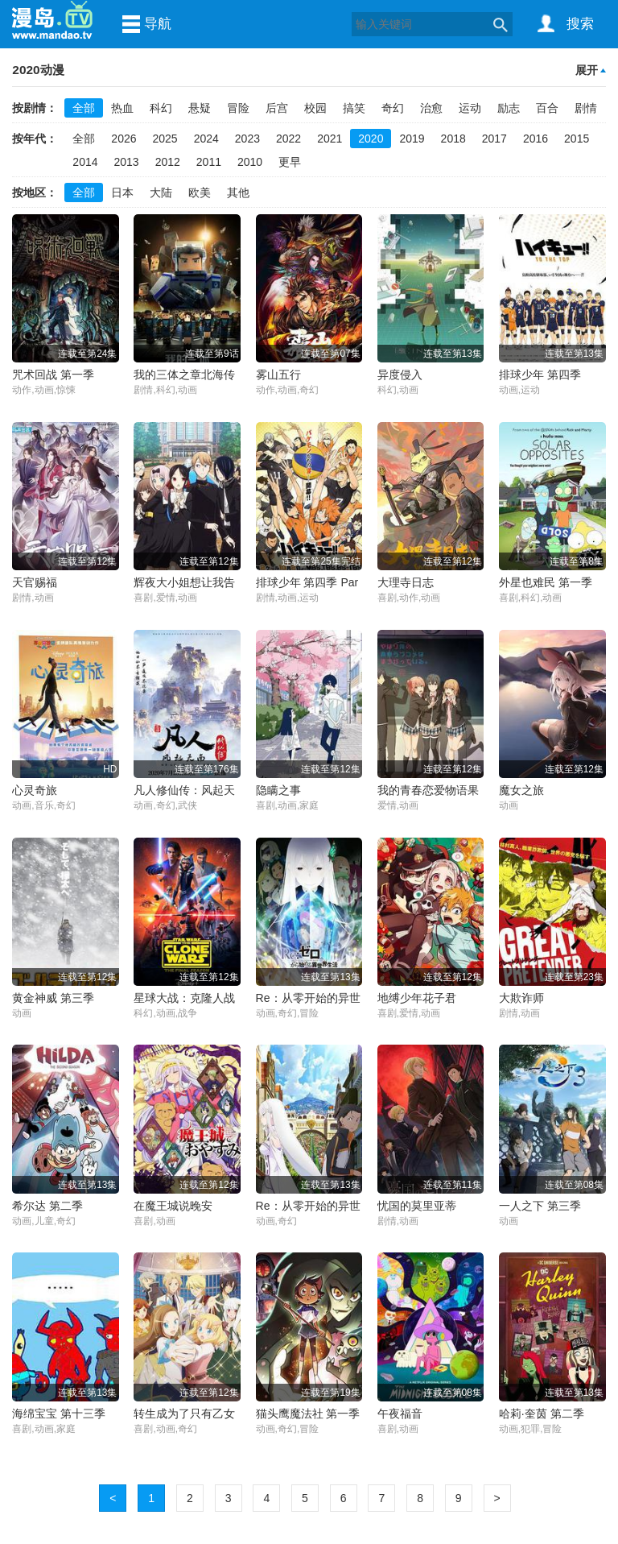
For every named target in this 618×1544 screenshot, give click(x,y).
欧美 (199, 192)
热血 (122, 107)
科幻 (161, 107)
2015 (576, 138)
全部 (83, 107)
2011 (208, 161)
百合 (547, 107)
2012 (167, 161)
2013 (126, 161)
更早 (289, 161)
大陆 (161, 192)
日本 (122, 192)
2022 (288, 138)
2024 (206, 138)
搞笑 (354, 107)
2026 (123, 138)
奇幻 (392, 107)
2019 (411, 138)
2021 (329, 138)
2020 (370, 138)
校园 (315, 107)
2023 (247, 138)
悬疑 (199, 107)
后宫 (277, 107)
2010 (249, 161)
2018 (453, 138)
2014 (84, 161)
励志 (508, 107)
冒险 (238, 107)
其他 (238, 192)
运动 (470, 107)
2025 (165, 138)
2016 (535, 138)
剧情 (586, 107)
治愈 (431, 107)
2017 (494, 138)
